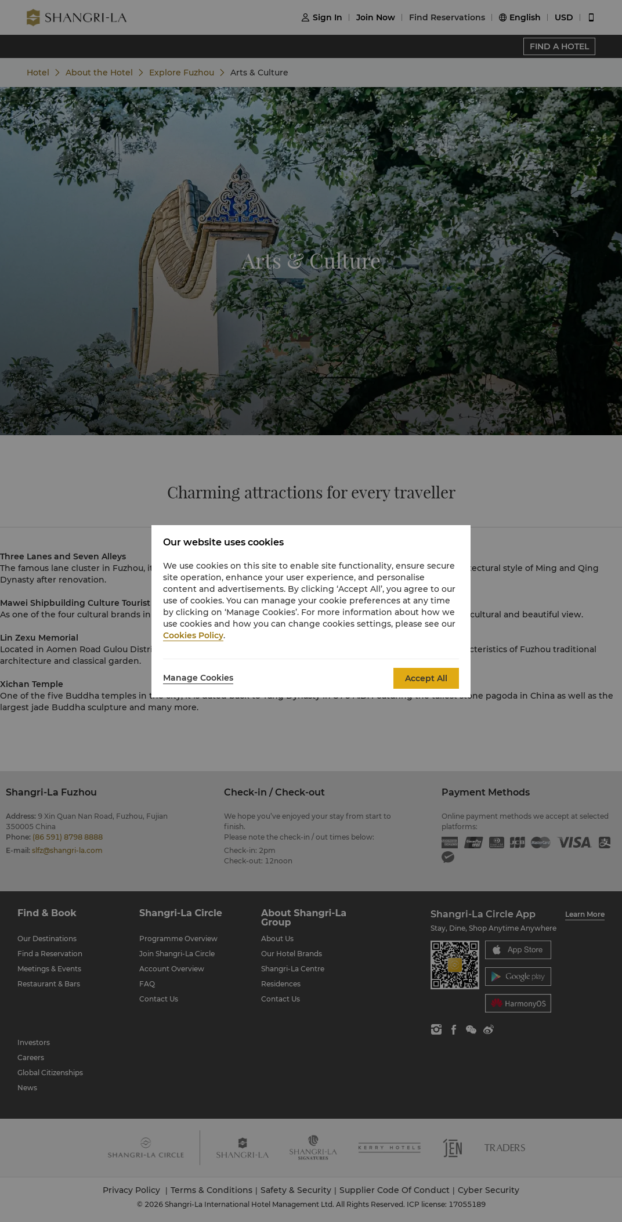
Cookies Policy (193, 635)
